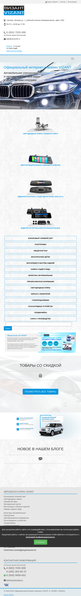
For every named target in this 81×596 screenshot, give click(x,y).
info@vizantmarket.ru (14, 580)
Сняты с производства (40, 319)
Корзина (9, 46)
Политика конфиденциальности (20, 550)
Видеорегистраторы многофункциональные (40, 218)
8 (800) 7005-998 (16, 32)
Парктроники (40, 244)
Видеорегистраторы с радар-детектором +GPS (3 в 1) (40, 187)
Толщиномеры (40, 312)
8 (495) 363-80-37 (16, 571)
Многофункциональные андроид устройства (40, 155)
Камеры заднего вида (40, 269)
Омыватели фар (40, 251)
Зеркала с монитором (40, 294)
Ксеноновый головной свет (40, 238)
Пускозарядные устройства (40, 306)
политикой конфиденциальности (40, 537)
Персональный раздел (14, 51)
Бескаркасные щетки (40, 257)
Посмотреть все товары (40, 391)
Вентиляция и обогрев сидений (41, 263)
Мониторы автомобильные (40, 275)
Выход (63, 2)
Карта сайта (9, 595)
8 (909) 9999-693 (16, 575)
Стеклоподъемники (40, 300)
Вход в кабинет (51, 2)
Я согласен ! (41, 542)
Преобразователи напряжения (40, 282)
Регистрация (72, 2)
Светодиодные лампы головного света (40, 124)
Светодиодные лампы (40, 288)
